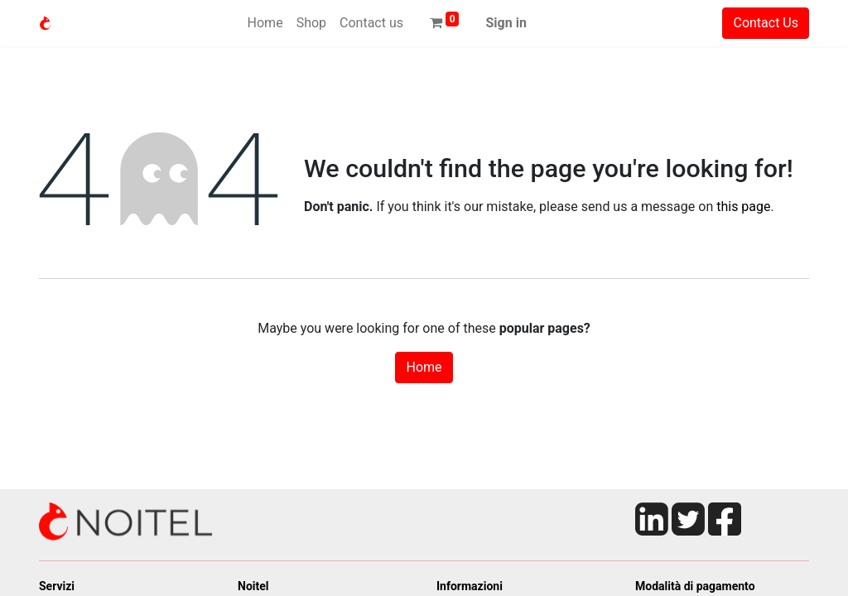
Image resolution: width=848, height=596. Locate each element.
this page (743, 206)
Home (423, 367)
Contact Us (765, 23)
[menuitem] (265, 23)
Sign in (505, 23)
